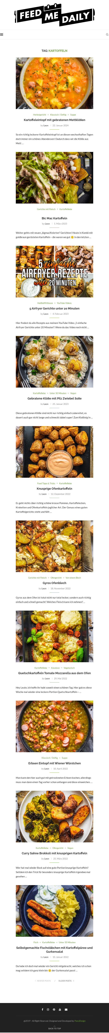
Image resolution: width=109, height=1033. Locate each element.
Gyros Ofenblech (54, 583)
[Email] (66, 1010)
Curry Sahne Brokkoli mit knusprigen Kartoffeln (54, 853)
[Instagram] (48, 1010)
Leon (46, 125)
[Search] (107, 34)
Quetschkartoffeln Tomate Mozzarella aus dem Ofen (54, 673)
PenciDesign (79, 1021)
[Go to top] (54, 1028)
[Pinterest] (54, 1010)
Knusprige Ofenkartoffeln (54, 488)
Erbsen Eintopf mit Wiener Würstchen (54, 763)
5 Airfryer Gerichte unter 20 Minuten (54, 308)
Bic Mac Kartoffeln (54, 218)
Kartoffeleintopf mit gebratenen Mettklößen (54, 120)
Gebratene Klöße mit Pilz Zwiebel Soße (55, 398)
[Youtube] (60, 1010)
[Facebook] (42, 1010)
